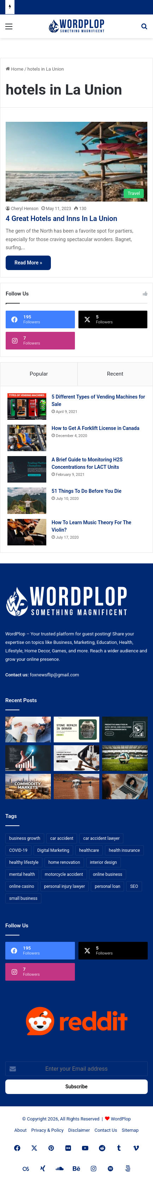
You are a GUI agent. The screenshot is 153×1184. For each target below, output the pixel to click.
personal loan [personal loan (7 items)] (107, 886)
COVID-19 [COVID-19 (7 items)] (18, 850)
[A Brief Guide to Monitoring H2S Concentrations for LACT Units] (26, 469)
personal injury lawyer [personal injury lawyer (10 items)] (64, 886)
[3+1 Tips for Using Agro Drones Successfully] (76, 787)
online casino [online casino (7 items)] (21, 886)
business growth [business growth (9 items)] (24, 838)
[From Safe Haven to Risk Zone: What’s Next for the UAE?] (28, 787)
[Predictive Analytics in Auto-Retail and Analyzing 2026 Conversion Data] (125, 729)
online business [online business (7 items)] (107, 874)
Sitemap (130, 1130)
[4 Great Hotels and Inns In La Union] (76, 162)
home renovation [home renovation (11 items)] (64, 862)
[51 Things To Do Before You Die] (26, 501)
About (20, 1130)
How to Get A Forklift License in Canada (95, 428)
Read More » (28, 262)
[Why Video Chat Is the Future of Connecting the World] (125, 787)
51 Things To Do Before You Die (87, 491)
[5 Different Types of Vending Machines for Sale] (26, 406)
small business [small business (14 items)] (23, 898)
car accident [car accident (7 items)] (61, 838)
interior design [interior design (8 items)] (103, 862)
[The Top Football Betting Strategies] (125, 758)
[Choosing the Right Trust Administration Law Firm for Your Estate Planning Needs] (76, 758)
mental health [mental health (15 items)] (22, 874)
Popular (39, 374)
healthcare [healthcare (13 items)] (89, 850)
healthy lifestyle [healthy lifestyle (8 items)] (24, 862)
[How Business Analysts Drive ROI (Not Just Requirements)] (28, 758)
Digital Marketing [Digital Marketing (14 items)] (53, 850)
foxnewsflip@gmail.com (54, 674)
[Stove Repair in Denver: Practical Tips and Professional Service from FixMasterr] (76, 729)
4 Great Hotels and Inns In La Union (61, 218)
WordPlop (121, 1119)
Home (14, 69)
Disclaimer (79, 1130)
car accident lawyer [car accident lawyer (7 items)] (101, 838)
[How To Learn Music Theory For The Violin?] (26, 532)
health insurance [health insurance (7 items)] (124, 850)
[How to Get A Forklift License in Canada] (26, 438)
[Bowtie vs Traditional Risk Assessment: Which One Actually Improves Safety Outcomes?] (28, 729)
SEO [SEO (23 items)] (134, 886)
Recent (115, 374)
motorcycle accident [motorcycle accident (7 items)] (64, 874)
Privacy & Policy (47, 1130)
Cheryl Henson (25, 208)
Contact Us (106, 1130)
